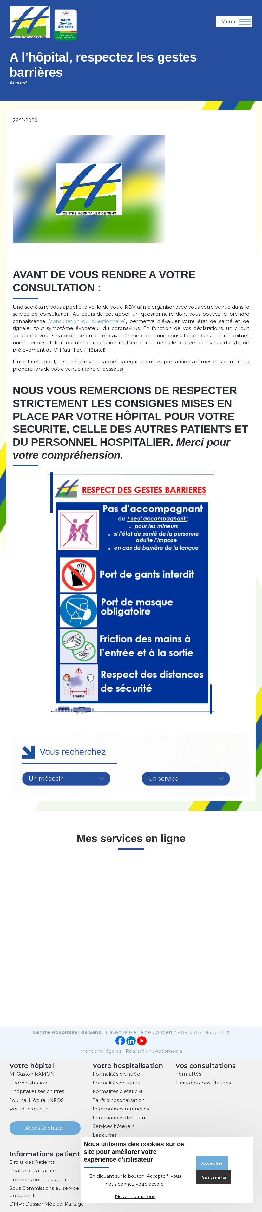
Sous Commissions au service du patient (44, 1191)
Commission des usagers (39, 1179)
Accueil (18, 83)
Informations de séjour (120, 1117)
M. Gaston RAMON (32, 1073)
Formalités (188, 1073)
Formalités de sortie (117, 1082)
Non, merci (213, 1177)
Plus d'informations (135, 1196)
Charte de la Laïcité (33, 1170)
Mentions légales (100, 1050)
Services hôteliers (113, 1126)
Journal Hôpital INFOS (37, 1100)
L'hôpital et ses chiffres (37, 1091)
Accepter (212, 1163)
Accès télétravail (45, 1127)
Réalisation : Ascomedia (154, 1050)
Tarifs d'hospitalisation (119, 1100)
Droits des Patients (32, 1161)
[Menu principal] (234, 21)
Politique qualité (29, 1108)
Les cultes (105, 1134)
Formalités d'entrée (116, 1073)
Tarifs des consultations (203, 1082)
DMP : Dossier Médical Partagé (47, 1203)
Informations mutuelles (121, 1108)
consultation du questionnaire (87, 321)
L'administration (28, 1082)
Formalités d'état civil (118, 1091)
